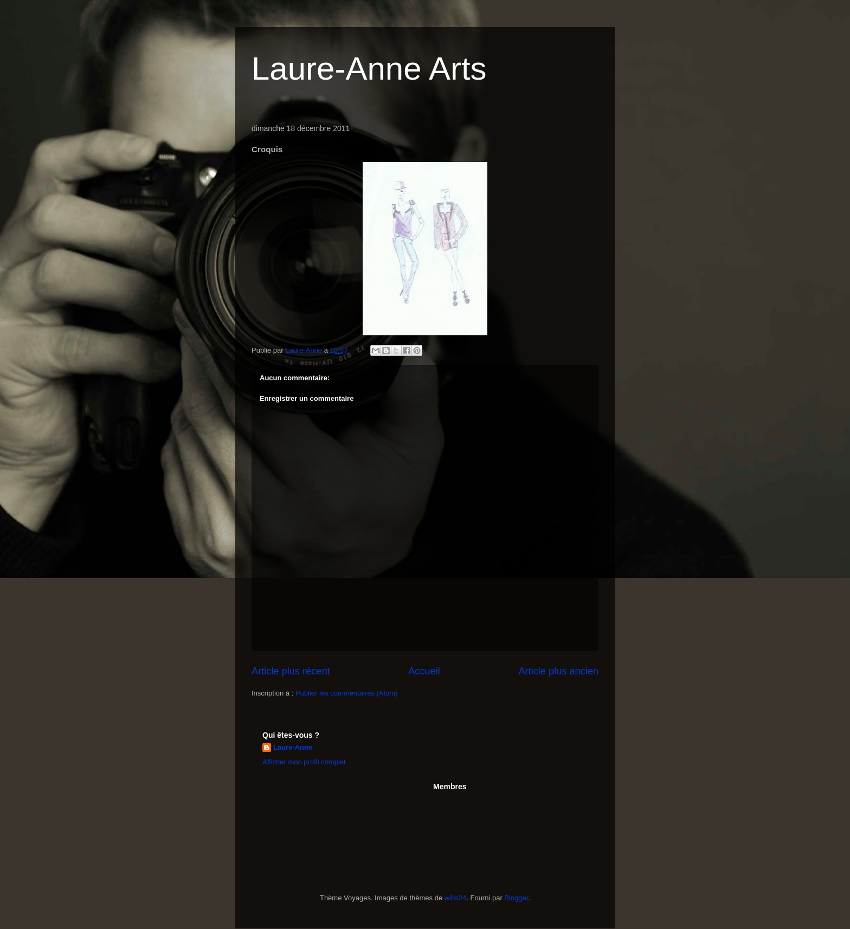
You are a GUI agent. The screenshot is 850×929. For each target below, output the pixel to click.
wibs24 (455, 898)
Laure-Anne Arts (369, 68)
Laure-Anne (292, 747)
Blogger (516, 898)
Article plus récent (291, 671)
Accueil (424, 671)
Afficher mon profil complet (304, 762)
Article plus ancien (558, 671)
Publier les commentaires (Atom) (346, 693)
